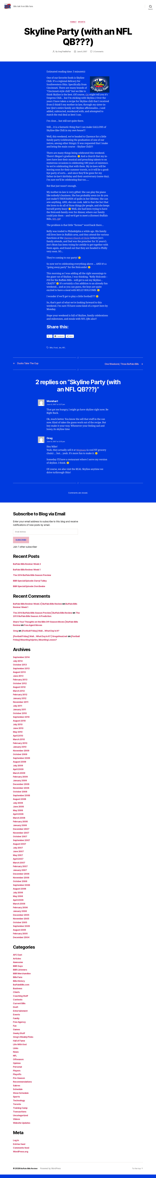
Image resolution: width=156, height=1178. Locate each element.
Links (16, 1051)
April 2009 (19, 772)
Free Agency (20, 1025)
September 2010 (22, 720)
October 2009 (20, 757)
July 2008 (18, 806)
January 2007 (20, 873)
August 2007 (20, 847)
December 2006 (22, 877)
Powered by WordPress (51, 1172)
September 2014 (22, 660)
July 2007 (18, 851)
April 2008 (19, 817)
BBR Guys (18, 969)
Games (17, 1033)
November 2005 (22, 922)
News (16, 1055)
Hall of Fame (19, 1044)
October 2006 (20, 884)
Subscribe (21, 543)
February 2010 (21, 746)
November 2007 (22, 836)
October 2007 (20, 840)
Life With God (20, 1047)
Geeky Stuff (19, 1036)
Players (17, 1074)
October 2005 (20, 925)
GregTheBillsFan (64, 55)
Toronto (17, 1107)
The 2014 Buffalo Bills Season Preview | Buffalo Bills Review (45, 616)
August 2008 (20, 802)
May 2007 (18, 858)
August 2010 (20, 724)
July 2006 (18, 895)
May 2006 (18, 899)
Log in (16, 1143)
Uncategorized (21, 1118)
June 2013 (18, 679)
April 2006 (19, 903)
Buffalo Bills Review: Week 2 (28, 567)
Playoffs (17, 1077)
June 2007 (19, 854)
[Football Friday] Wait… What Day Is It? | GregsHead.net (43, 639)
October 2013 (20, 668)
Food (56, 351)
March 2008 (19, 821)
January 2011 (20, 713)
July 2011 (18, 709)
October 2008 (20, 795)
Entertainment (20, 1014)
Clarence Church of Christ (78, 241)
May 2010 (18, 735)
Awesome (18, 965)
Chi (87, 98)
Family (73, 25)
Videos (17, 1122)
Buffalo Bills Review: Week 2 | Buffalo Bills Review (40, 607)
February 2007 (21, 869)
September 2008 (22, 798)
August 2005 (20, 933)
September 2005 (22, 929)
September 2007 (22, 843)
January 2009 (20, 783)
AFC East (18, 958)
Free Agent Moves (40, 628)
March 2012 (19, 694)
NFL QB (56, 222)
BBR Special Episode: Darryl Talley (31, 584)
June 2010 (18, 731)
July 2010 (18, 727)
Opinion (17, 1066)
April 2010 (18, 739)
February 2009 (21, 780)
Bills (51, 351)
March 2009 (19, 776)
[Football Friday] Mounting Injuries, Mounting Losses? (42, 643)
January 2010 (20, 750)
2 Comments (99, 55)
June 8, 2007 (82, 55)
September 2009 (22, 761)
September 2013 (22, 671)
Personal (18, 1070)
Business (18, 991)
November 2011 (21, 705)
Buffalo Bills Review (29, 1172)
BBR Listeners (20, 973)
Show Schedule (21, 1096)
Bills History (19, 984)
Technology (19, 1103)
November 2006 (22, 881)
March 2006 (19, 907)
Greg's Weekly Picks (24, 1040)
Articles (17, 962)
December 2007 (22, 832)
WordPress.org (21, 1155)
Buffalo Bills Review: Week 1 (28, 573)
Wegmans (81, 453)
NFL (64, 351)
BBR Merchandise (22, 976)
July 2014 (18, 664)
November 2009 (22, 754)
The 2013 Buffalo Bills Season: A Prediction (36, 619)
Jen (60, 351)
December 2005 (22, 918)
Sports (82, 25)
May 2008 (18, 813)
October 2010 (20, 716)
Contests (18, 1003)
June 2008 (19, 810)
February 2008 (21, 825)
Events (16, 1018)
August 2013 (20, 675)
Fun (15, 1029)
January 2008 (20, 828)
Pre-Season (19, 1081)
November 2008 (22, 791)
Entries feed (19, 1147)
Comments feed (22, 1151)
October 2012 (20, 686)
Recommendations (23, 1085)
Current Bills (20, 1006)
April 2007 (18, 862)
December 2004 (22, 940)
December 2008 (22, 787)
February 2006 (21, 910)
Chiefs (16, 995)
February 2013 (21, 683)
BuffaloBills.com (22, 988)
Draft (16, 1010)
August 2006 (20, 892)
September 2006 (22, 888)
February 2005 (21, 937)
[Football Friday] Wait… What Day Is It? (43, 634)
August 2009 (20, 765)
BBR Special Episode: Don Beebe (30, 589)
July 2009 (18, 769)
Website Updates (22, 1126)
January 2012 (20, 701)
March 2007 (19, 866)
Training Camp (21, 1111)
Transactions (20, 1115)
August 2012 (20, 690)
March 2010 (19, 742)
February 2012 (21, 698)
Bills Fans (18, 980)
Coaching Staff (21, 999)
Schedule (18, 1092)
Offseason (18, 1062)
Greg (15, 634)
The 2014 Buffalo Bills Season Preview (34, 578)
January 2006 (20, 914)
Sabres (17, 1089)
